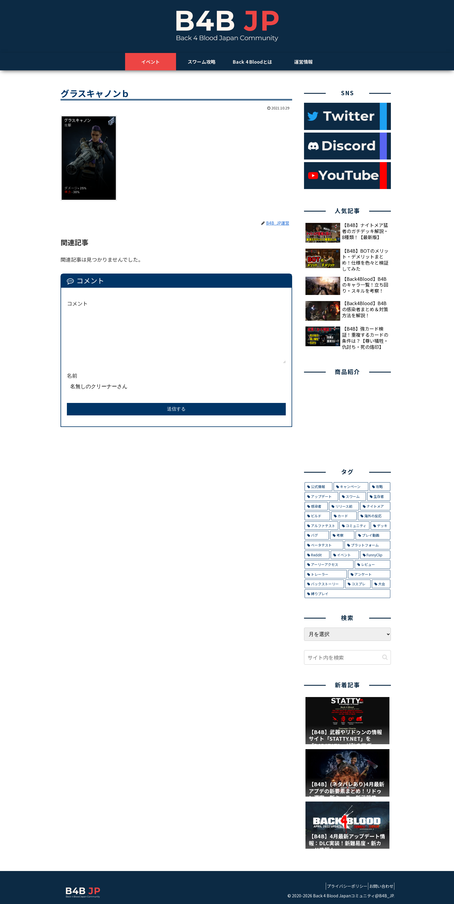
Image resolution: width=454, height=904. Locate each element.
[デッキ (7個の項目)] (380, 525)
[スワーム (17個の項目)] (352, 496)
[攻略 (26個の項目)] (379, 486)
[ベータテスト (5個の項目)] (324, 545)
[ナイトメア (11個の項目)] (375, 506)
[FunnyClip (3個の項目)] (375, 555)
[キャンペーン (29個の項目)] (351, 486)
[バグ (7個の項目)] (317, 535)
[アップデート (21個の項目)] (321, 496)
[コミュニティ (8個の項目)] (354, 525)
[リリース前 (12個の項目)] (344, 506)
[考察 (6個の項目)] (342, 535)
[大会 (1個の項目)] (381, 584)
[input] (347, 657)
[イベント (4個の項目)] (345, 555)
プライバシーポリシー (340, 886)
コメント (77, 303)
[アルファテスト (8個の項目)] (321, 525)
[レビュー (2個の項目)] (372, 564)
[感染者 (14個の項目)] (316, 506)
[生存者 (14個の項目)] (378, 496)
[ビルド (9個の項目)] (317, 515)
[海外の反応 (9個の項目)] (374, 515)
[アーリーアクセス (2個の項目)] (329, 564)
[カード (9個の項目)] (344, 515)
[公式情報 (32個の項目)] (318, 486)
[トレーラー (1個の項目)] (326, 574)
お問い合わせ (379, 886)
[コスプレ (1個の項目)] (358, 584)
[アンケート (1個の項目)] (369, 574)
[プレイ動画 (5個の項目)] (373, 535)
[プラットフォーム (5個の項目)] (367, 545)
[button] (385, 657)
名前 (72, 375)
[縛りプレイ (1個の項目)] (347, 593)
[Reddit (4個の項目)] (317, 555)
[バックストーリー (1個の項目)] (324, 584)
